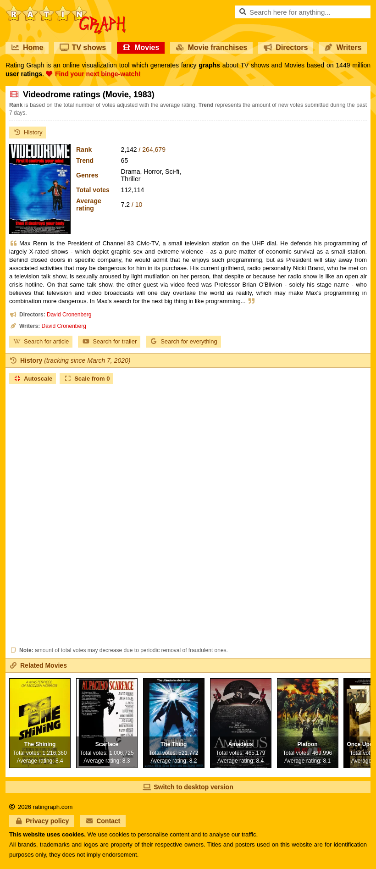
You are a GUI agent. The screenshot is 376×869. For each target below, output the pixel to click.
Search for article (41, 341)
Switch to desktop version (188, 787)
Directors (286, 47)
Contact (102, 821)
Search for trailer (109, 341)
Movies (140, 47)
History (27, 132)
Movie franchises (211, 47)
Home (27, 47)
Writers (342, 47)
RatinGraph (65, 9)
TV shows (83, 47)
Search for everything (183, 341)
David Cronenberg (69, 314)
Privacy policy (42, 821)
